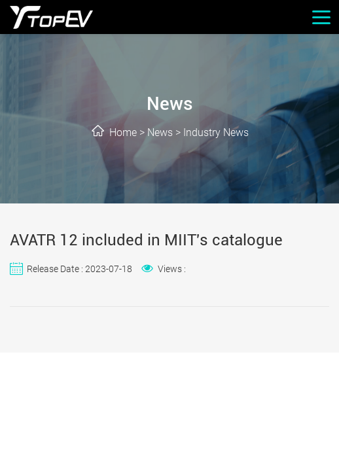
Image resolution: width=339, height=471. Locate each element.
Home (123, 132)
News (160, 132)
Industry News (216, 132)
